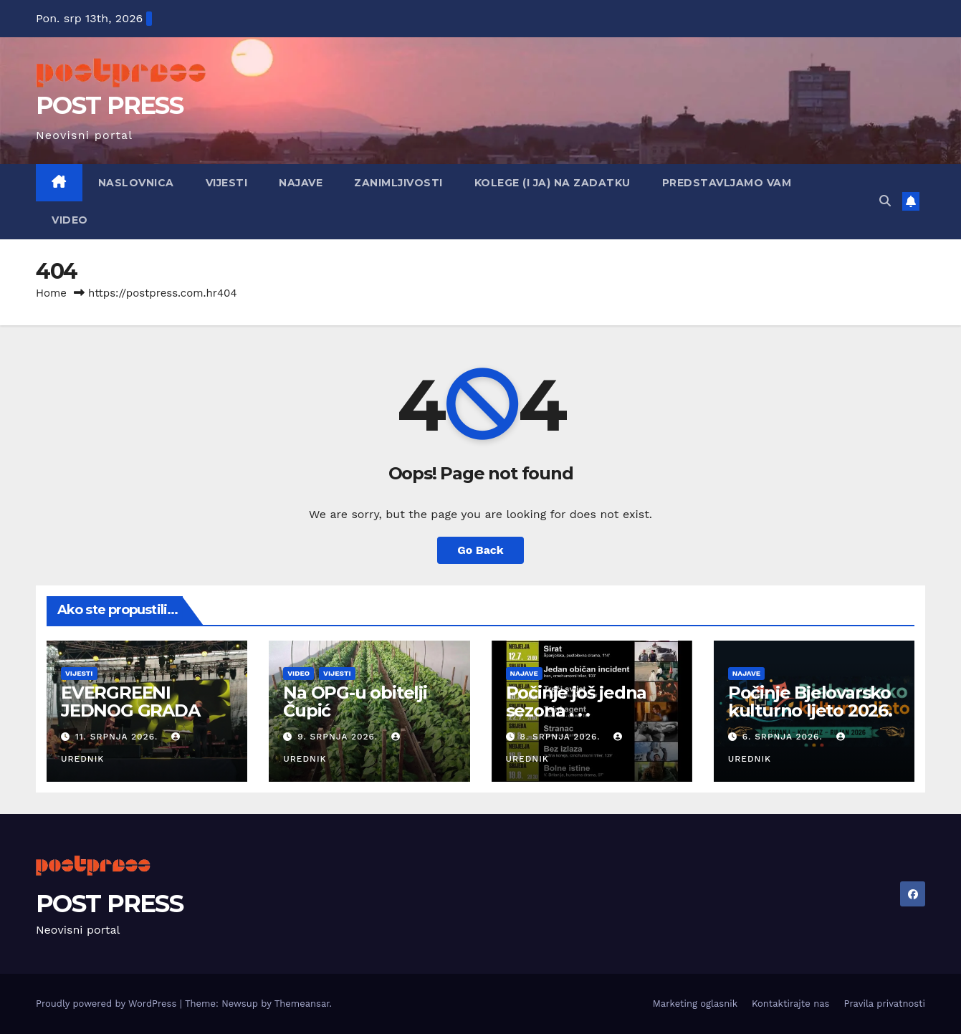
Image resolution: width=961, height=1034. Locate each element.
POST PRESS (109, 105)
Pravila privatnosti (884, 1003)
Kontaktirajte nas (790, 1003)
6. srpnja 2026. (784, 737)
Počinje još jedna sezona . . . (576, 701)
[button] (885, 201)
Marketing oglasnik (695, 1003)
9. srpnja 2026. (339, 737)
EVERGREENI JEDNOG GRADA (130, 701)
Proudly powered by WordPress (108, 1003)
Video (70, 220)
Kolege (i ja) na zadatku (552, 182)
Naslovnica (136, 182)
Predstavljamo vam (727, 182)
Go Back (480, 550)
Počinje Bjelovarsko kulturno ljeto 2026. (810, 701)
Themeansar (302, 1003)
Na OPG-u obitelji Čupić (355, 701)
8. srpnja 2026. (561, 737)
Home (51, 293)
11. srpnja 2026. (118, 737)
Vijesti (227, 182)
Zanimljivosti (398, 182)
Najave (300, 182)
